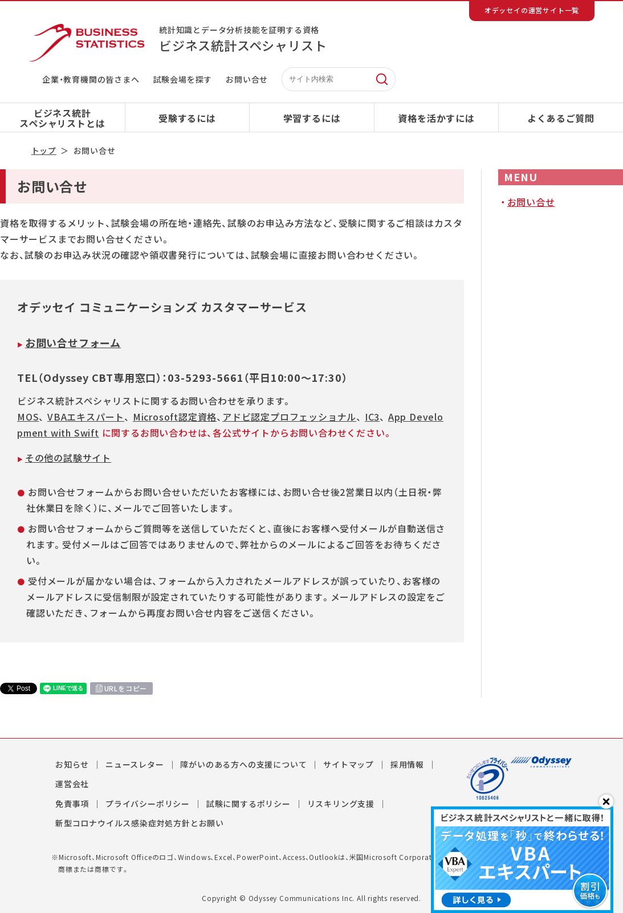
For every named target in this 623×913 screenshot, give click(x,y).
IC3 (372, 416)
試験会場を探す (183, 79)
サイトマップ (348, 764)
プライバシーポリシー (147, 803)
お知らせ (72, 764)
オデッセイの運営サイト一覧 (531, 10)
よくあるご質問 (561, 118)
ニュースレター (134, 764)
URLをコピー (126, 688)
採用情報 (407, 764)
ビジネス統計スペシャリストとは (62, 118)
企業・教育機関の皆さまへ (91, 79)
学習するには (312, 118)
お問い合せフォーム (73, 342)
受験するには (187, 118)
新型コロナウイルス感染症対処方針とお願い (139, 823)
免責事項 (72, 803)
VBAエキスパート (85, 416)
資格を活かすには (436, 118)
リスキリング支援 (340, 803)
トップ (43, 150)
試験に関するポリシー (248, 803)
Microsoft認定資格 (175, 416)
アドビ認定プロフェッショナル (289, 416)
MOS (28, 416)
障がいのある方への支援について (243, 764)
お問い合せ (247, 79)
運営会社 (72, 783)
